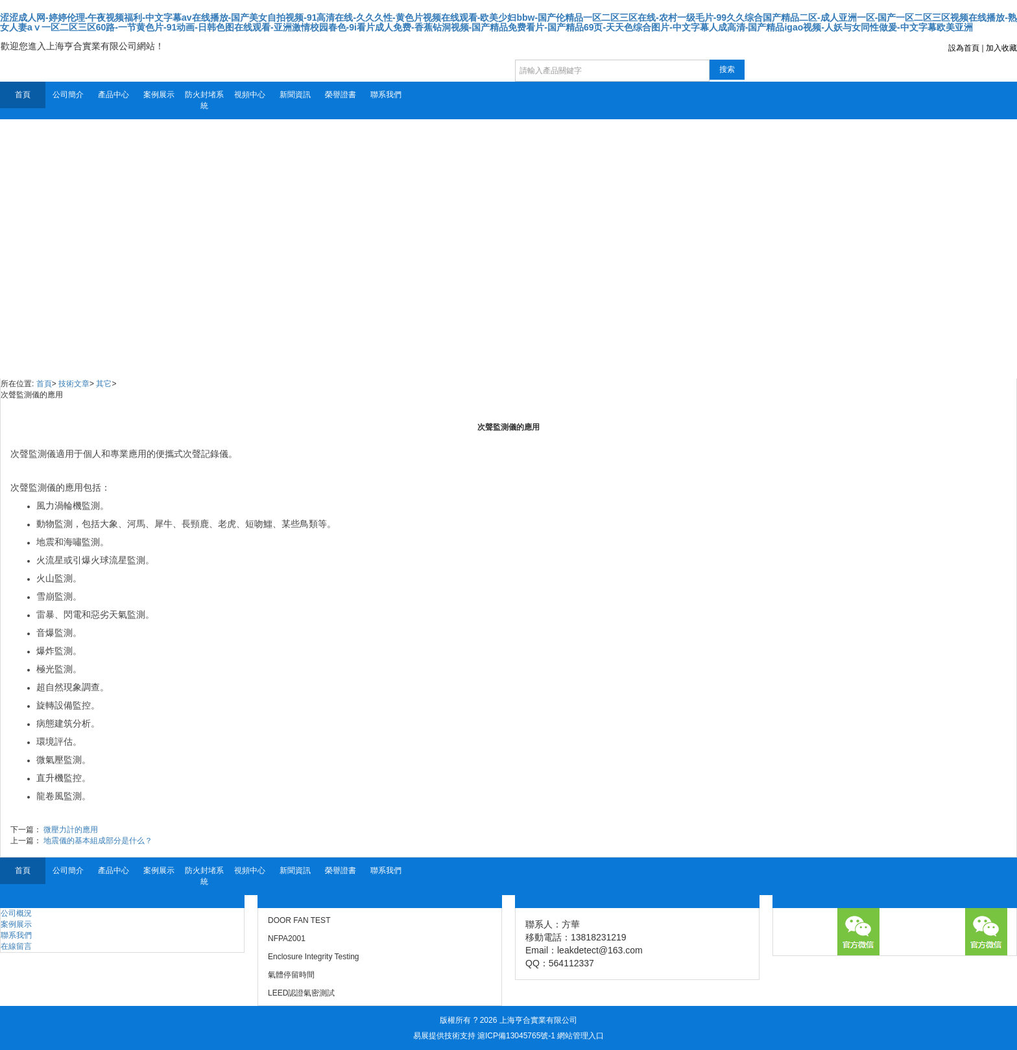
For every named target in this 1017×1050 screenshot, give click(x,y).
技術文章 (74, 383)
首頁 (22, 94)
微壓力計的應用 (70, 829)
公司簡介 (68, 94)
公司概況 (16, 913)
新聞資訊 (295, 94)
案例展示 (158, 94)
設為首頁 (963, 47)
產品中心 (113, 94)
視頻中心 (249, 94)
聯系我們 (385, 94)
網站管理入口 (580, 1035)
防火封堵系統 (204, 100)
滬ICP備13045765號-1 (516, 1035)
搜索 (727, 69)
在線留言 (16, 946)
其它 (104, 383)
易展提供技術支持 (444, 1035)
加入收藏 (1001, 47)
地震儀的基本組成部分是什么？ (97, 840)
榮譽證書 (340, 94)
